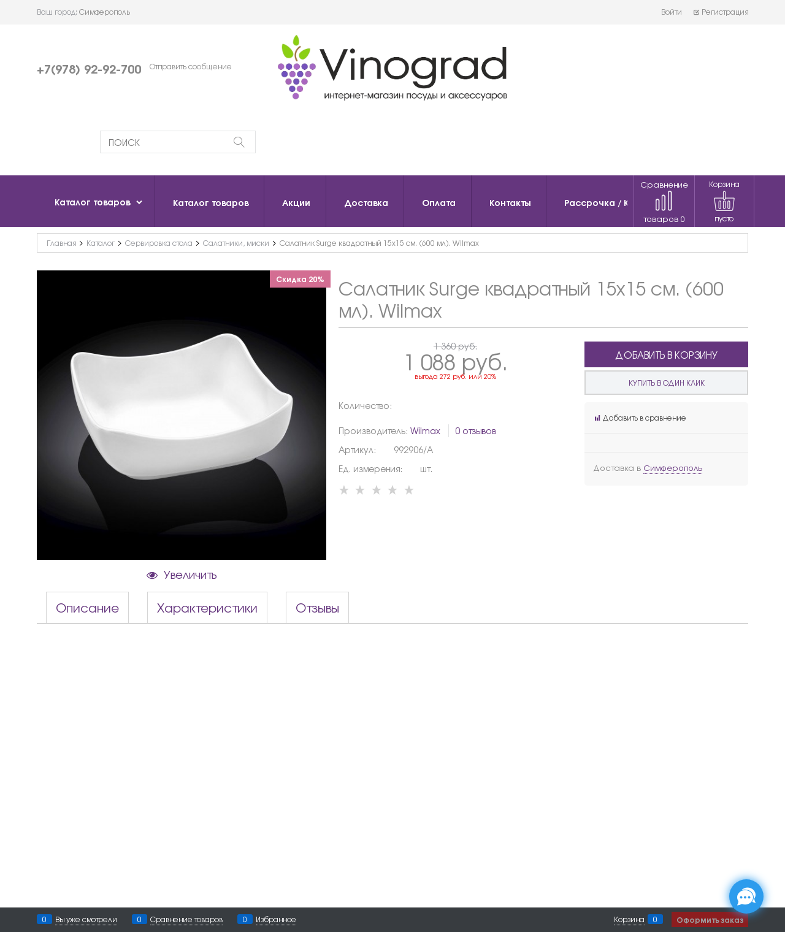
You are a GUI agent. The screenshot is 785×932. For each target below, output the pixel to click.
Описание (87, 608)
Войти (671, 11)
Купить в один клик (667, 382)
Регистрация (720, 11)
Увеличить (190, 574)
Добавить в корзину (666, 354)
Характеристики (207, 608)
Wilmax (425, 430)
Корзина (629, 919)
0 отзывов (475, 430)
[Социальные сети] (746, 896)
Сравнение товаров (664, 201)
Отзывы (317, 608)
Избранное (276, 919)
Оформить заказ (709, 919)
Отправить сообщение (191, 66)
